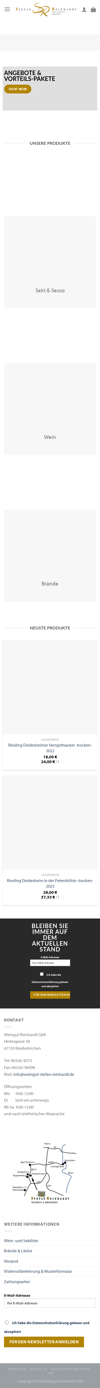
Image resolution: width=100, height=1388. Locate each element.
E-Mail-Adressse (50, 961)
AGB (50, 1373)
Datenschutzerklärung (70, 1369)
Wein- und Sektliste (21, 1240)
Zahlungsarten (17, 1281)
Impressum (17, 1369)
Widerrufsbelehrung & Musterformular (38, 1271)
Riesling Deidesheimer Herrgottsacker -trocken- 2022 (50, 747)
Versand (11, 1261)
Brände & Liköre (18, 1250)
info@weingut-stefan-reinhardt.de (43, 1074)
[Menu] (7, 9)
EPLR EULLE (38, 1369)
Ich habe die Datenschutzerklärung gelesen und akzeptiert (50, 980)
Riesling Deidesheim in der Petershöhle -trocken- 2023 (50, 883)
